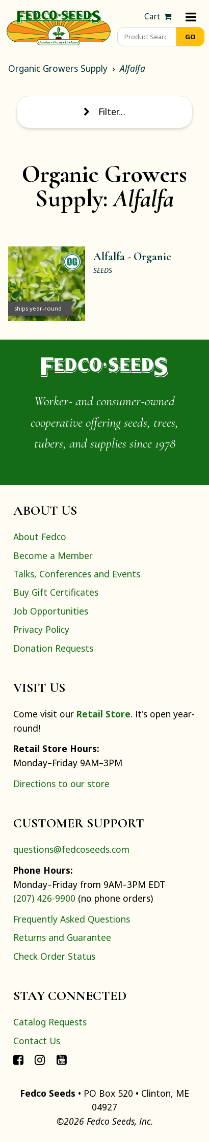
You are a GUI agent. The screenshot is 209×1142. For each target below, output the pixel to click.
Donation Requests (53, 648)
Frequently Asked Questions (71, 919)
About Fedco (39, 537)
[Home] (58, 26)
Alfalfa (132, 68)
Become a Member (53, 555)
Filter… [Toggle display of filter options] (104, 111)
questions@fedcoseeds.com (71, 849)
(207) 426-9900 (44, 898)
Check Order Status (54, 956)
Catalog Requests (50, 1022)
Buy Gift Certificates (55, 592)
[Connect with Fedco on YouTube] (62, 1059)
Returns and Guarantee (62, 937)
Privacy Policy (41, 629)
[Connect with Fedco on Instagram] (40, 1059)
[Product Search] (146, 36)
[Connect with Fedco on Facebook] (18, 1059)
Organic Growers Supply (58, 68)
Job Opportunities (50, 611)
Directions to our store (61, 783)
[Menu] (190, 16)
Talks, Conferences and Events (76, 574)
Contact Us (36, 1041)
